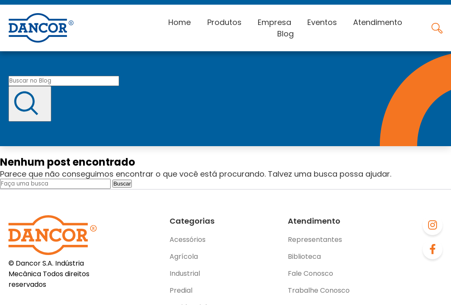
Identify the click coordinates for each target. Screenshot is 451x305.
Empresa (274, 22)
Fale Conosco (310, 273)
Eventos (322, 22)
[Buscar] (29, 104)
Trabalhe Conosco (319, 290)
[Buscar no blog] (63, 81)
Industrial (185, 273)
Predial (181, 290)
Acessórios (188, 239)
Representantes (315, 239)
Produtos (224, 22)
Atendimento (377, 22)
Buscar (122, 183)
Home (179, 22)
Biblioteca (304, 256)
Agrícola (184, 256)
